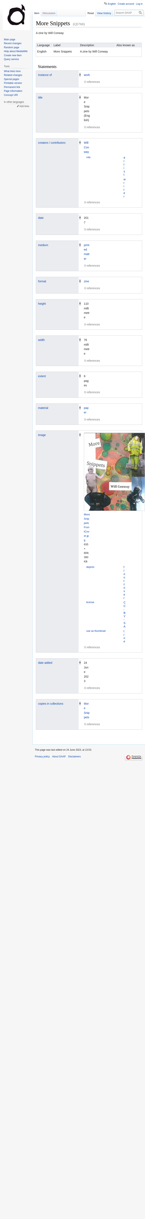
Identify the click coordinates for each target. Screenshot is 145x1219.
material (43, 408)
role (88, 157)
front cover (124, 583)
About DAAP (59, 756)
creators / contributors (51, 142)
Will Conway (86, 147)
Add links (24, 106)
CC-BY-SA (125, 614)
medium (43, 245)
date (41, 217)
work (87, 75)
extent (42, 376)
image (42, 435)
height (42, 303)
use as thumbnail (96, 631)
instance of (45, 75)
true (124, 636)
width (41, 340)
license (90, 602)
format (42, 281)
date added (45, 662)
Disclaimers (74, 756)
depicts (90, 567)
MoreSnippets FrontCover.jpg (87, 527)
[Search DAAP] (128, 12)
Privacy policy (42, 756)
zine (86, 281)
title (40, 97)
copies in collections (50, 703)
